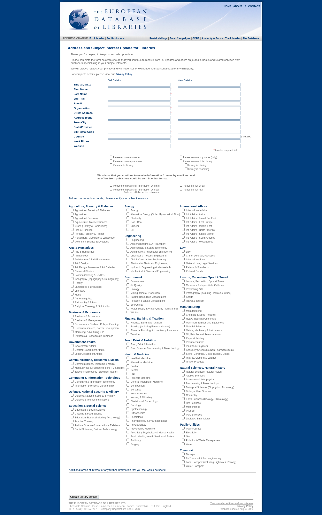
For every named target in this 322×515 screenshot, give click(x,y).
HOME (227, 6)
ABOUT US (239, 6)
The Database (251, 38)
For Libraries (96, 38)
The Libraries (232, 38)
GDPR (196, 38)
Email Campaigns (180, 38)
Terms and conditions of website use (231, 503)
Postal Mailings (158, 38)
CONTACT (254, 6)
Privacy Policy (123, 74)
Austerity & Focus (212, 38)
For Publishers (115, 38)
